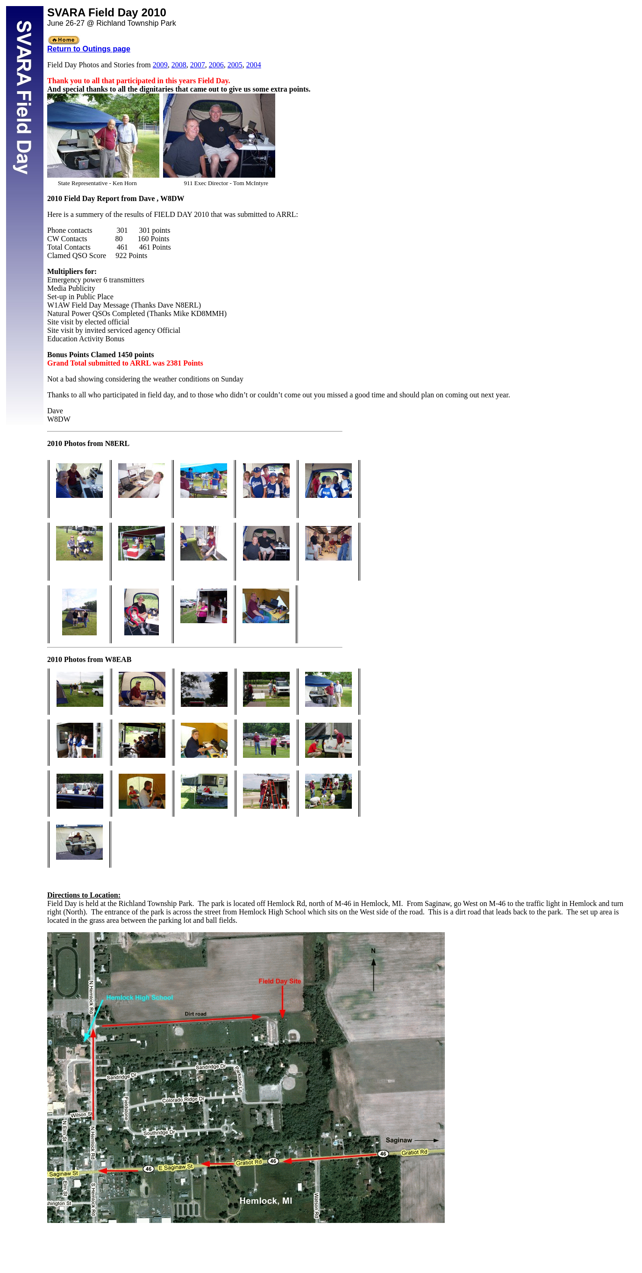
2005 (235, 65)
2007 (197, 65)
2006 (216, 65)
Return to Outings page (88, 49)
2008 (178, 65)
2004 (253, 65)
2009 (160, 65)
